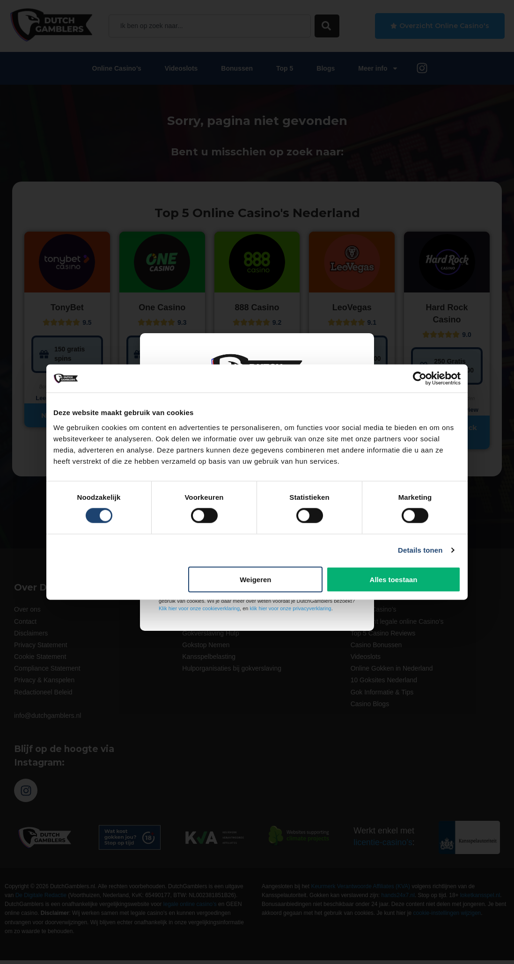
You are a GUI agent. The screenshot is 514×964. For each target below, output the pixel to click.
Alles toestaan (394, 579)
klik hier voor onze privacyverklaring (290, 608)
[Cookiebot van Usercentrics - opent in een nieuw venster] (420, 379)
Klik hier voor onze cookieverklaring (199, 608)
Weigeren (255, 579)
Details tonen (420, 550)
